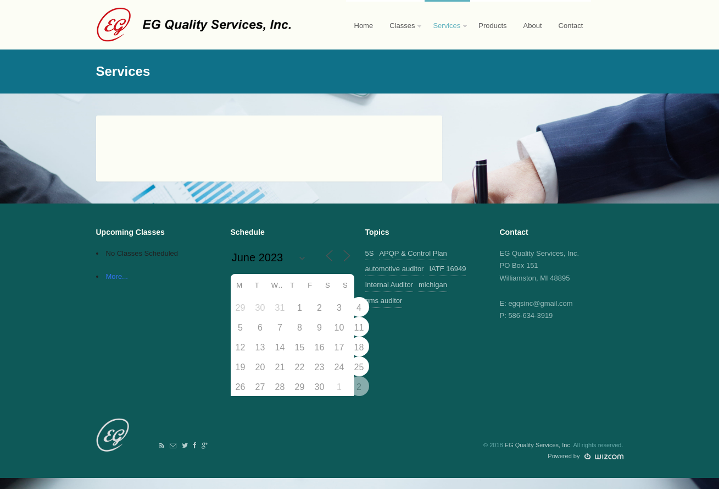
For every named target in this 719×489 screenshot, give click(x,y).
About (532, 25)
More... (117, 276)
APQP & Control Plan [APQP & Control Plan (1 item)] (413, 253)
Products (492, 25)
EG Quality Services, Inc (537, 445)
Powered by (585, 456)
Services (446, 35)
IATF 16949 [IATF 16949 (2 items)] (447, 269)
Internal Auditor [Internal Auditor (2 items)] (389, 285)
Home (364, 25)
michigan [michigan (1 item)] (433, 285)
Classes (401, 35)
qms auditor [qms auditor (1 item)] (384, 300)
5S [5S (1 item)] (369, 253)
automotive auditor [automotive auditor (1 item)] (394, 269)
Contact (571, 25)
